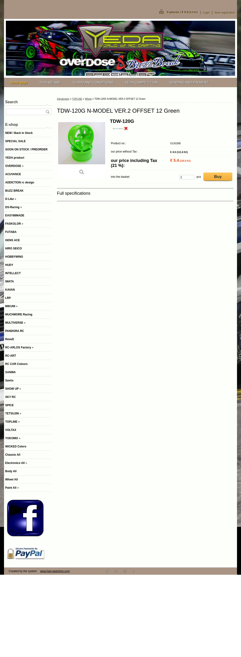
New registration (225, 12)
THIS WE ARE (49, 82)
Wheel (88, 99)
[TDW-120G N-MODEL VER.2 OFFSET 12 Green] (81, 148)
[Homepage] (18, 82)
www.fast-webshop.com (55, 571)
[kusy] (187, 177)
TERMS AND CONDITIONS (92, 82)
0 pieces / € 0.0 (182, 12)
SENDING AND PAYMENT (189, 82)
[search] (47, 112)
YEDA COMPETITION (141, 82)
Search (11, 102)
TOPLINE (77, 99)
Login (206, 12)
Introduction (63, 99)
